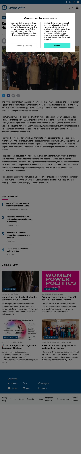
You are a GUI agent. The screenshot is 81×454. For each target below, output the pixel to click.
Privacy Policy (37, 55)
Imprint (45, 55)
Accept (57, 45)
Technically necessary (24, 45)
